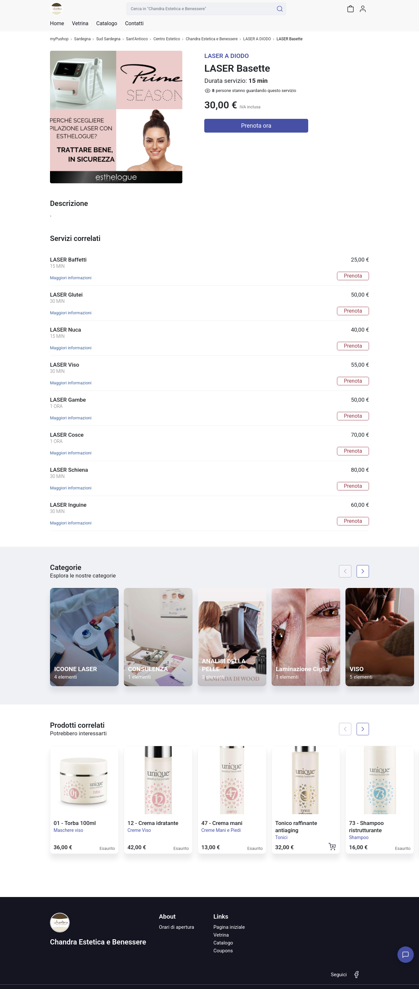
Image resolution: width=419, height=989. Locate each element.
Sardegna (82, 39)
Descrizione (69, 203)
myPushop (59, 39)
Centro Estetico (166, 39)
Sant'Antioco (137, 39)
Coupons (223, 951)
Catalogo (106, 23)
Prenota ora (256, 125)
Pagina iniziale (229, 927)
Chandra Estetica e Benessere (212, 39)
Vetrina (221, 935)
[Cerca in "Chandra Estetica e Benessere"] (200, 9)
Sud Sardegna (108, 39)
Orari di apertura (176, 927)
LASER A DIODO (257, 39)
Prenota (353, 276)
